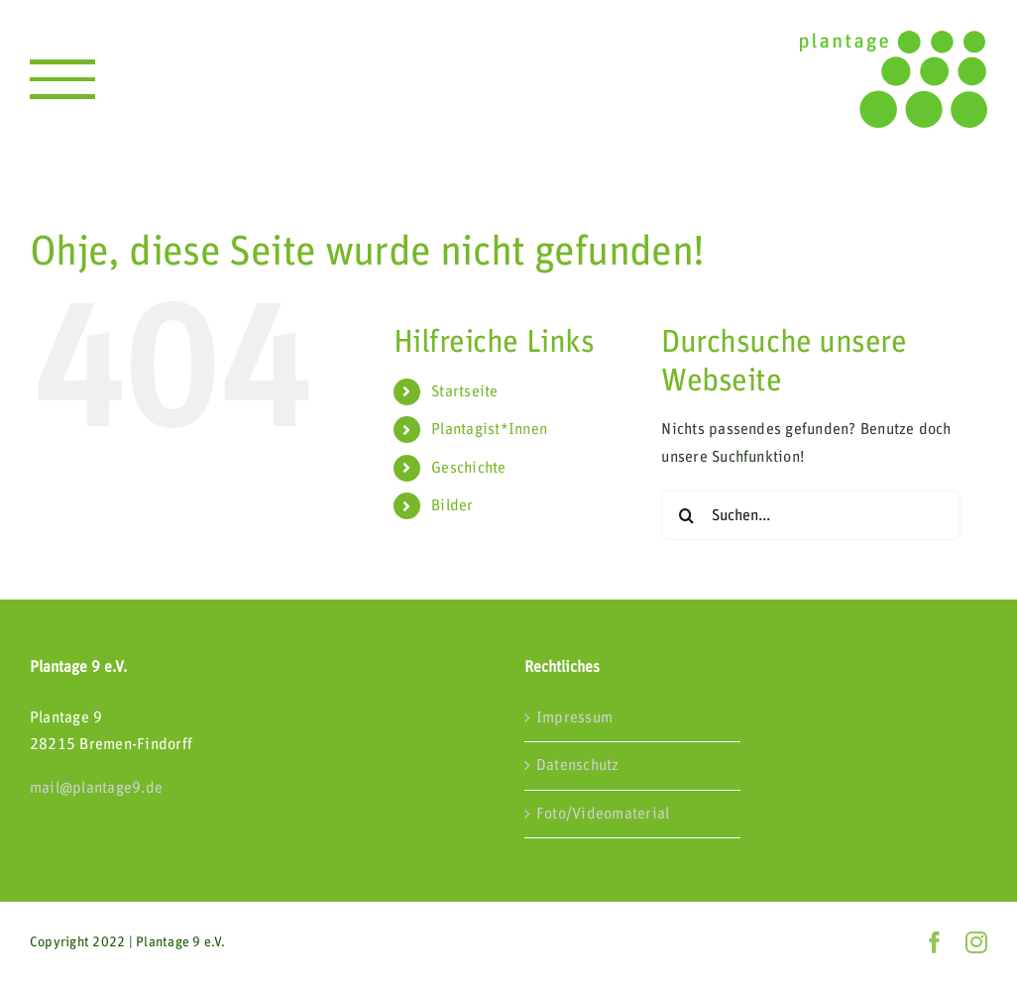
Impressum (574, 717)
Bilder (452, 505)
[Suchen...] (810, 515)
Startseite (464, 391)
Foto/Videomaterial (602, 813)
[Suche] (686, 515)
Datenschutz (578, 765)
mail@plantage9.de (96, 788)
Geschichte (468, 468)
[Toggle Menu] (62, 79)
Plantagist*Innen (489, 429)
